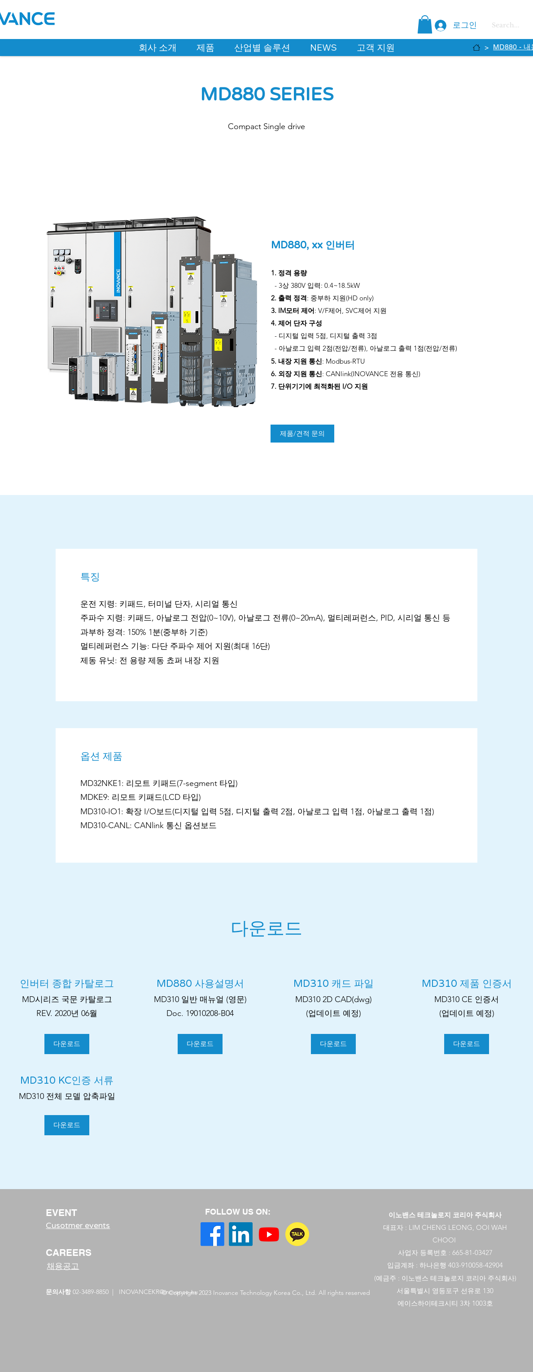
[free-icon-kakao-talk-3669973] (297, 1234)
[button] (425, 24)
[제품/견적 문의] (302, 434)
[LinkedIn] (241, 1234)
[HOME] (476, 47)
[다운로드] (66, 1044)
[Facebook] (212, 1234)
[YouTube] (269, 1234)
